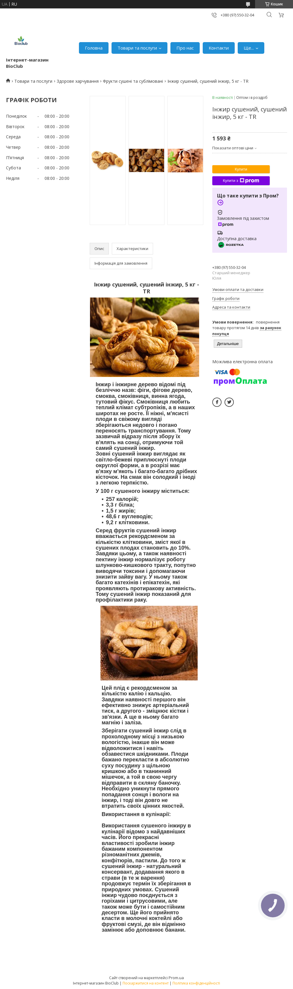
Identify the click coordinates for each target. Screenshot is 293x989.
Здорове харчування (78, 81)
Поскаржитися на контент (146, 983)
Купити (241, 169)
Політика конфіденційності (196, 983)
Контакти (219, 48)
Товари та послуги (137, 48)
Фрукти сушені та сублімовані (133, 81)
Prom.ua (176, 977)
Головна (94, 48)
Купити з (241, 180)
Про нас (185, 48)
